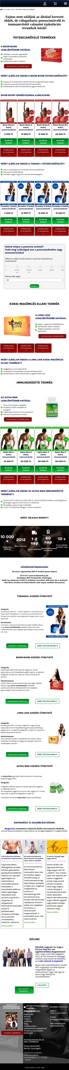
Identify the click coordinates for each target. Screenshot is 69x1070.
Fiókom (27, 1012)
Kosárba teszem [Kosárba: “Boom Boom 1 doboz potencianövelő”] (9, 142)
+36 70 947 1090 (58, 1007)
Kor (6, 265)
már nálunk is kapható (50, 954)
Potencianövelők (32, 1039)
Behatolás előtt (17, 267)
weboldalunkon (53, 958)
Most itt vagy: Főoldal (8, 9)
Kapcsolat (28, 1008)
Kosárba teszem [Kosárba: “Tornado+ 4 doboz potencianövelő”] (26, 218)
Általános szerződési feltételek (33, 1025)
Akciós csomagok (32, 1042)
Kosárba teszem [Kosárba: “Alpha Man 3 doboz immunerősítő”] (43, 462)
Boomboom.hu (57, 1019)
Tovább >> (34, 282)
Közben (40, 265)
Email (62, 265)
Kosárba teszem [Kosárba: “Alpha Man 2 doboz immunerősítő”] (26, 462)
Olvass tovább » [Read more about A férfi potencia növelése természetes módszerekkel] (8, 919)
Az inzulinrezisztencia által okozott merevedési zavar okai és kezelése (33, 850)
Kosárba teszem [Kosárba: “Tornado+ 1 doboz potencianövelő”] (9, 218)
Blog (26, 1017)
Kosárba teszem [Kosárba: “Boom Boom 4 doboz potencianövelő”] (26, 142)
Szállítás (28, 1015)
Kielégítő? (51, 265)
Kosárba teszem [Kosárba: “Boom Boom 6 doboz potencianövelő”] (43, 142)
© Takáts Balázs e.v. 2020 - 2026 (34, 1061)
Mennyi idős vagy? (13, 272)
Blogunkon (10, 820)
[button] (65, 3)
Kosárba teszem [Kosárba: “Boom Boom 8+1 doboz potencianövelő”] (60, 142)
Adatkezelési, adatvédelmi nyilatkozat (35, 1020)
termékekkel (59, 952)
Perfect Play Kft (43, 943)
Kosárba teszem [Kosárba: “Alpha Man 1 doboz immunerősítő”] (9, 462)
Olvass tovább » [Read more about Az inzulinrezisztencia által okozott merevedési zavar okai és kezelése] (30, 916)
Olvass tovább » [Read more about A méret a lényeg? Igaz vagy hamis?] (53, 906)
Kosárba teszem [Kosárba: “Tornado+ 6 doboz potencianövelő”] (43, 218)
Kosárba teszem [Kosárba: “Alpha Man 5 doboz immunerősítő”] (60, 462)
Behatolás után (29, 267)
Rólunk (27, 1010)
